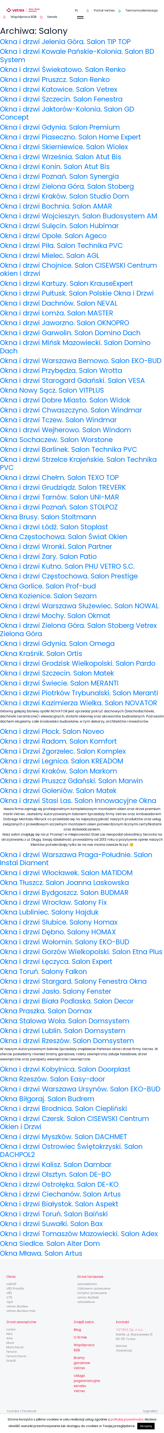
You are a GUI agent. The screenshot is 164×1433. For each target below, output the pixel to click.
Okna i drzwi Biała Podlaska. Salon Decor (67, 1001)
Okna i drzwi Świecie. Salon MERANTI (59, 683)
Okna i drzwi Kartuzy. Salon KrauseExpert (66, 283)
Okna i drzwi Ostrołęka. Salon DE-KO (59, 1184)
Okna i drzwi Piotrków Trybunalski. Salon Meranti (79, 693)
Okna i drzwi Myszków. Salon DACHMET (63, 1136)
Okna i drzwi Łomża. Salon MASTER (56, 313)
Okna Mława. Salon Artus (41, 1253)
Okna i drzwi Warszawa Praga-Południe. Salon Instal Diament (76, 859)
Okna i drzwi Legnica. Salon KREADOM (61, 761)
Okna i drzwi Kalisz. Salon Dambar (55, 1164)
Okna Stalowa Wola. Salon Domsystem (64, 1021)
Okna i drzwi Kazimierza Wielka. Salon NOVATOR (78, 703)
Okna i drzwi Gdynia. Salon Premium (60, 127)
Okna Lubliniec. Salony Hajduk (49, 912)
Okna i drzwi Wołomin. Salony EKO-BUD (64, 942)
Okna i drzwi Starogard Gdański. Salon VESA (72, 380)
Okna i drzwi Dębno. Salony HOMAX (58, 932)
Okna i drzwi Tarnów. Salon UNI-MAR (59, 497)
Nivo (9, 1334)
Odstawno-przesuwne (93, 1288)
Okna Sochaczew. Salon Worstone (56, 439)
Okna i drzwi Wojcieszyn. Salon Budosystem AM (78, 216)
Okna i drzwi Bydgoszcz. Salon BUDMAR (64, 892)
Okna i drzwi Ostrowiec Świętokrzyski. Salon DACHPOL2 (71, 1150)
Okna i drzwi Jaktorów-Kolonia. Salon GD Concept (67, 113)
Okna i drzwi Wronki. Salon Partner (56, 546)
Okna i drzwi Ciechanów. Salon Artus (60, 1194)
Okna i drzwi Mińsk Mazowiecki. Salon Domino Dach (75, 346)
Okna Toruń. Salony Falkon (43, 971)
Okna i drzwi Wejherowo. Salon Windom (65, 430)
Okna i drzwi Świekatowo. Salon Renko (63, 69)
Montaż (121, 1346)
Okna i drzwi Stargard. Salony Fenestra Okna (73, 981)
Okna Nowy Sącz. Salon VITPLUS (52, 390)
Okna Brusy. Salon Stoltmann (48, 517)
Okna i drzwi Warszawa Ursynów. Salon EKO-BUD (80, 1089)
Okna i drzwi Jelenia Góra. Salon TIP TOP (65, 41)
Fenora (11, 1352)
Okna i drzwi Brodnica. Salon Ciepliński (63, 1108)
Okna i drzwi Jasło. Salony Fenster (55, 991)
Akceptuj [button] (146, 1426)
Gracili (11, 1361)
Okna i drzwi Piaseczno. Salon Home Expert (70, 137)
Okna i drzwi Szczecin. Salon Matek (57, 673)
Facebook (29, 1411)
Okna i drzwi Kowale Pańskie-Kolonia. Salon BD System (77, 55)
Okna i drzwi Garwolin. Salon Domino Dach (70, 333)
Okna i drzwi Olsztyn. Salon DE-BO (55, 1174)
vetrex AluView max (20, 1311)
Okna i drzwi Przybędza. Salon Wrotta (61, 370)
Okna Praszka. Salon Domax (46, 1011)
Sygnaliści (150, 1411)
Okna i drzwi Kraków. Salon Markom (58, 771)
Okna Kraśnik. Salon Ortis (41, 653)
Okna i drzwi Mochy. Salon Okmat (55, 615)
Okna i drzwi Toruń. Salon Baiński (54, 1214)
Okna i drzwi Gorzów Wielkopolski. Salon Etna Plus (81, 951)
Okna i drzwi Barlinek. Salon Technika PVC (68, 449)
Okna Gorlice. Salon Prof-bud (48, 586)
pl (76, 10)
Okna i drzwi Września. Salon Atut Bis (60, 157)
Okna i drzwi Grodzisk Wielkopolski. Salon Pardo (77, 663)
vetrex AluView (17, 1306)
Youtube (12, 1411)
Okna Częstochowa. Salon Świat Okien (63, 536)
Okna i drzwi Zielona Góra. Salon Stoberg (67, 186)
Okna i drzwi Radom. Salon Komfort (58, 741)
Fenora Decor (16, 1356)
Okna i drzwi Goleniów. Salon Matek (58, 790)
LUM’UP (11, 1284)
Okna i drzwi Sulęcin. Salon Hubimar (59, 225)
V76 (9, 1297)
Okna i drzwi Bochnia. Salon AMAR (56, 206)
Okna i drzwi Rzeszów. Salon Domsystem (67, 1040)
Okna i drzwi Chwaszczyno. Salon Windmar (71, 410)
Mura (10, 1343)
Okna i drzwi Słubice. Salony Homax (58, 922)
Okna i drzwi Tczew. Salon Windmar (58, 420)
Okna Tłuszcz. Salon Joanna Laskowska (64, 882)
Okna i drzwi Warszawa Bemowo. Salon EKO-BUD (80, 360)
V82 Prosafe (15, 1288)
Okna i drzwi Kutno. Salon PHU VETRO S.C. (67, 566)
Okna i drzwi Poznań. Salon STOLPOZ (59, 507)
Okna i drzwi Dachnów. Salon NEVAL (58, 303)
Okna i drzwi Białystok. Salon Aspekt (59, 1204)
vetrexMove (86, 1302)
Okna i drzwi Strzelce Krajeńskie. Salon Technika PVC (78, 463)
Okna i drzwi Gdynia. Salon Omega (57, 643)
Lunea (10, 1329)
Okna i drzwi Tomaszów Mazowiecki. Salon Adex (79, 1233)
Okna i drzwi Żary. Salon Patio (48, 556)
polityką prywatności (127, 1419)
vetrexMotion (87, 1284)
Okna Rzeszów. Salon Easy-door (52, 1079)
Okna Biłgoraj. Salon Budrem (47, 1099)
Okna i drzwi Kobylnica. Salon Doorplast (65, 1069)
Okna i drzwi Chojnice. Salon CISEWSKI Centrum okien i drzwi (78, 269)
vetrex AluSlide (88, 1297)
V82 (9, 1293)
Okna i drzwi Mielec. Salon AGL (49, 255)
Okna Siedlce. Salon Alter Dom (50, 1243)
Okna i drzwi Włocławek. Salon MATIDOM (66, 873)
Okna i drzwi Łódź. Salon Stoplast (54, 527)
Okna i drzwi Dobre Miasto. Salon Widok (65, 400)
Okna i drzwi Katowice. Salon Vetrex (58, 89)
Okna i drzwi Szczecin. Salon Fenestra (61, 99)
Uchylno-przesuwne (92, 1293)
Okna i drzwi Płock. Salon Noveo (52, 731)
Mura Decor (15, 1347)
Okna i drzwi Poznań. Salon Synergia (59, 176)
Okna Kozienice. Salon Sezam (48, 596)
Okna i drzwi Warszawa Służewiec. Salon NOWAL (79, 606)
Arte (9, 1338)
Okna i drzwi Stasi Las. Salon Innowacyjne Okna (78, 800)
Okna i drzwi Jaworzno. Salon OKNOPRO (64, 323)
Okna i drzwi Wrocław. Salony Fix (53, 902)
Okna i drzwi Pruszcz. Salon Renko (55, 79)
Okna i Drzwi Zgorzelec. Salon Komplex (63, 751)
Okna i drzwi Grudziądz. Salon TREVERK (63, 487)
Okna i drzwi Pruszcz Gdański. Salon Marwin (71, 781)
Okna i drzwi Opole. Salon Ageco (53, 236)
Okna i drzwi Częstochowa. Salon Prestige (69, 576)
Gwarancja (124, 1350)
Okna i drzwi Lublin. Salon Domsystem (62, 1030)
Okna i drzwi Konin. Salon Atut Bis (55, 166)
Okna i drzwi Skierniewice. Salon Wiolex (64, 147)
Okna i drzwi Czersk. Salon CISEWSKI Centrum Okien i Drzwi (74, 1122)
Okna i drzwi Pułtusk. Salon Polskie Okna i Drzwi (77, 293)
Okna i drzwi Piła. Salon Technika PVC (61, 245)
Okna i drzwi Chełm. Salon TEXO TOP (59, 477)
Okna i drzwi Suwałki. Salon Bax (51, 1223)
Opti (9, 1302)
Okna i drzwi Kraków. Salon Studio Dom (64, 196)
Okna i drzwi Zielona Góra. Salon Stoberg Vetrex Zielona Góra (78, 629)
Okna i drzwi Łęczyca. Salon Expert (56, 961)
